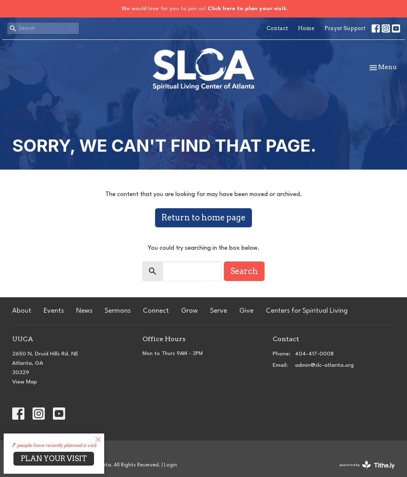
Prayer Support (344, 28)
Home (306, 28)
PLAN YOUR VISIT (54, 458)
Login (170, 465)
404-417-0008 (314, 354)
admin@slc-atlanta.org (324, 365)
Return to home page (203, 217)
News (84, 310)
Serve (218, 310)
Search (244, 271)
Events (54, 310)
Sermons (118, 310)
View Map (24, 382)
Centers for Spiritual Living (307, 310)
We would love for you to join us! (205, 8)
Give (246, 310)
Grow (189, 310)
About (21, 310)
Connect (156, 310)
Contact (277, 28)
